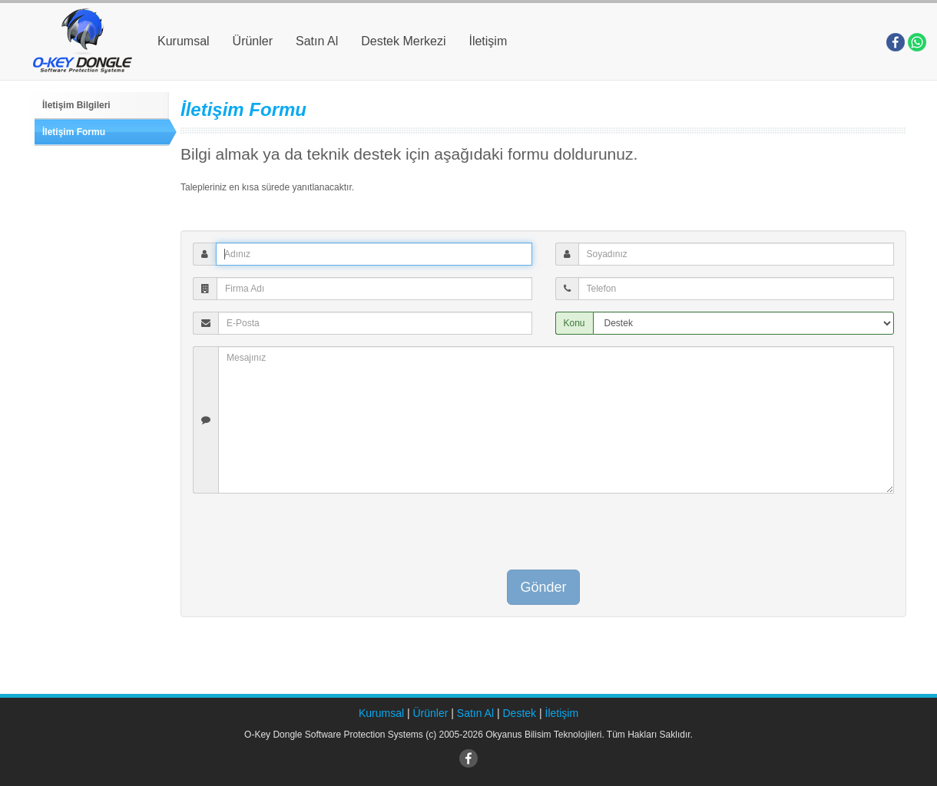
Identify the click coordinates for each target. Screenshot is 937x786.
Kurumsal (183, 41)
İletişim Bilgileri (76, 105)
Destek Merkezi (403, 41)
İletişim (487, 41)
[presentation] (544, 535)
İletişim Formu (73, 132)
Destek (520, 713)
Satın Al (317, 41)
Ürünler (253, 41)
